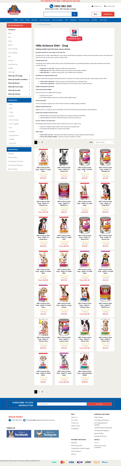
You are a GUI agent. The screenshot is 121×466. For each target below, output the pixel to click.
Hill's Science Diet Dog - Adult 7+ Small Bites (43, 373)
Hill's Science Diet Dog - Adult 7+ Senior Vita (84, 339)
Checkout (108, 14)
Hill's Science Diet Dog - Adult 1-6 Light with (64, 237)
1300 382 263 (60, 6)
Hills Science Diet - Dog (44, 24)
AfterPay (74, 443)
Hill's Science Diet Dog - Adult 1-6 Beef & (84, 169)
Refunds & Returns (100, 436)
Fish (66, 20)
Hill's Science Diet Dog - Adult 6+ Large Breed (64, 305)
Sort (91, 142)
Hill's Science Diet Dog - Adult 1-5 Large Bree (43, 169)
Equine (34, 20)
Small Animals (84, 20)
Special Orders (13, 169)
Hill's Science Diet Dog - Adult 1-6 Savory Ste (84, 237)
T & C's (96, 443)
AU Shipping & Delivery (15, 161)
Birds (16, 20)
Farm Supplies (57, 20)
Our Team (74, 420)
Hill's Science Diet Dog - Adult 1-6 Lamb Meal (84, 203)
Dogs (27, 20)
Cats (21, 20)
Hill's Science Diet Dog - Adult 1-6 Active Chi (64, 169)
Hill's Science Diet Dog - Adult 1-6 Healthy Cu (64, 203)
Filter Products (15, 25)
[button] (43, 175)
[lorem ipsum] (57, 14)
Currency (109, 6)
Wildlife (94, 20)
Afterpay (11, 153)
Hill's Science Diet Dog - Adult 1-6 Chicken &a (105, 169)
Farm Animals (45, 20)
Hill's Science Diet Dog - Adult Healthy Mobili (85, 373)
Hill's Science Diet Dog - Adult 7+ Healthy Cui (105, 305)
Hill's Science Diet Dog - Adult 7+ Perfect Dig (43, 339)
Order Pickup (12, 157)
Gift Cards (103, 20)
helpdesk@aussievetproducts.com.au (39, 420)
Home (35, 24)
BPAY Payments (76, 445)
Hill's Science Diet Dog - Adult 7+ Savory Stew (64, 339)
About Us (74, 417)
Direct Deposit (76, 451)
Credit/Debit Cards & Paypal (80, 448)
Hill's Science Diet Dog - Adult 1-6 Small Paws (84, 271)
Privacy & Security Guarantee (100, 446)
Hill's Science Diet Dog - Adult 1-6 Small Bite (43, 271)
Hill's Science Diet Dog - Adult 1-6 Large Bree (105, 203)
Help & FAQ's (75, 426)
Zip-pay (73, 454)
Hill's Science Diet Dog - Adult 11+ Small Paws (43, 305)
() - (96, 14)
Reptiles (73, 20)
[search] (75, 14)
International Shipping (15, 165)
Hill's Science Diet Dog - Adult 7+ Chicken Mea (84, 305)
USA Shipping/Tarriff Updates (100, 424)
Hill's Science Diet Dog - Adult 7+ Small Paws (64, 373)
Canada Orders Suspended (103, 428)
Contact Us (97, 6)
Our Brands (75, 429)
